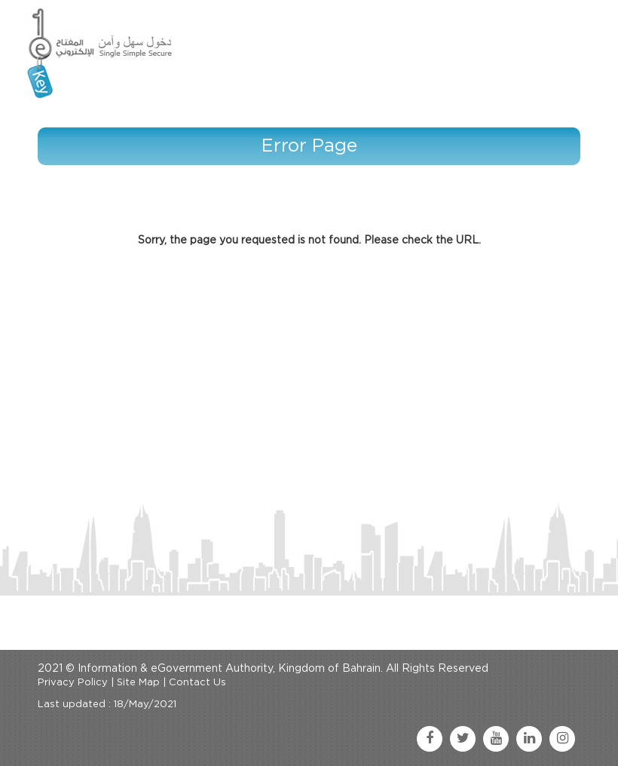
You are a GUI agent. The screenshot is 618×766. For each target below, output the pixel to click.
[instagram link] (562, 739)
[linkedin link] (529, 739)
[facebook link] (429, 739)
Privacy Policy (73, 683)
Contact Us (197, 683)
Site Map (138, 683)
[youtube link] (496, 739)
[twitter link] (463, 739)
